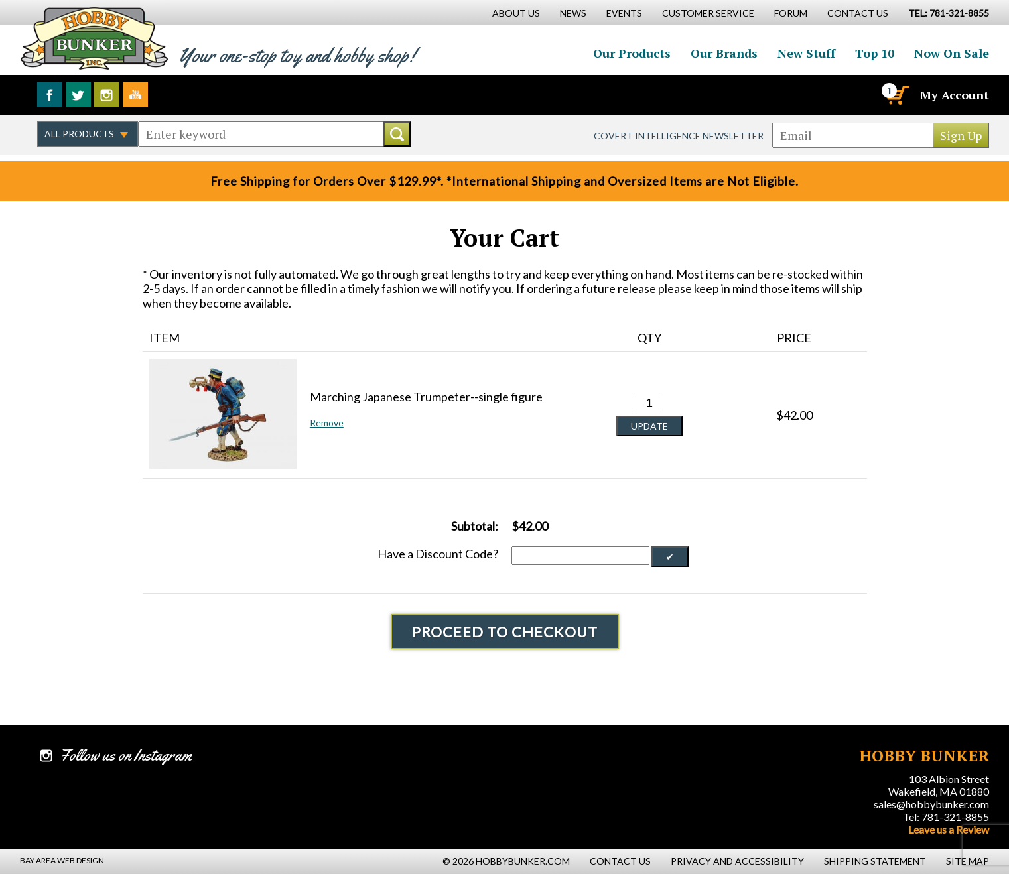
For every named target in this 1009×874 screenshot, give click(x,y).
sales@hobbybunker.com (931, 804)
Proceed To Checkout (505, 632)
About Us (516, 13)
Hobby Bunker (94, 38)
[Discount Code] (580, 555)
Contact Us (857, 13)
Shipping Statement (875, 861)
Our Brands (724, 53)
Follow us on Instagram (106, 94)
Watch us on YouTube (135, 94)
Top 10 (874, 53)
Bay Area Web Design (62, 860)
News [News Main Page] (573, 13)
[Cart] (896, 94)
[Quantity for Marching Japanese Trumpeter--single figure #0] (649, 403)
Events (624, 13)
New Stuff (806, 53)
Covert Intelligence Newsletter (679, 135)
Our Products (632, 53)
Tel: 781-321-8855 (946, 816)
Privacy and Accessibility (737, 861)
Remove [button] (327, 422)
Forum (790, 13)
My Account (954, 95)
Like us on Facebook (49, 94)
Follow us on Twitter (78, 94)
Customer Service (708, 13)
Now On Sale (951, 53)
